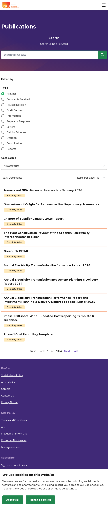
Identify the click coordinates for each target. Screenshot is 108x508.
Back (41, 351)
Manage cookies (10, 447)
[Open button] (104, 5)
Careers (5, 388)
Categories (8, 158)
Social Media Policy (12, 375)
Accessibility (8, 382)
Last (75, 351)
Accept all (12, 499)
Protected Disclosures (13, 440)
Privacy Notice (9, 402)
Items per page (86, 177)
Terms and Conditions (14, 420)
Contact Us (7, 395)
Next (67, 351)
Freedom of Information (15, 433)
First (33, 351)
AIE (3, 426)
